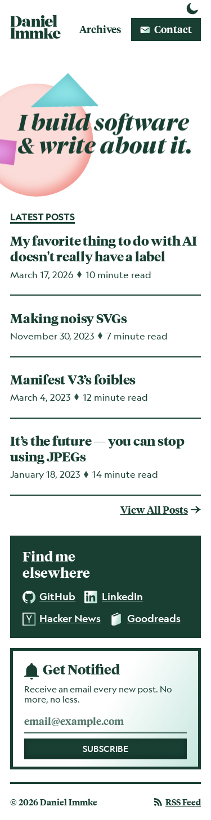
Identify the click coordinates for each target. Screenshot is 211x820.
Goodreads (145, 619)
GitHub (49, 597)
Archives (100, 29)
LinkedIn (113, 597)
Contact (166, 29)
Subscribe (106, 749)
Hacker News (62, 619)
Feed (177, 802)
